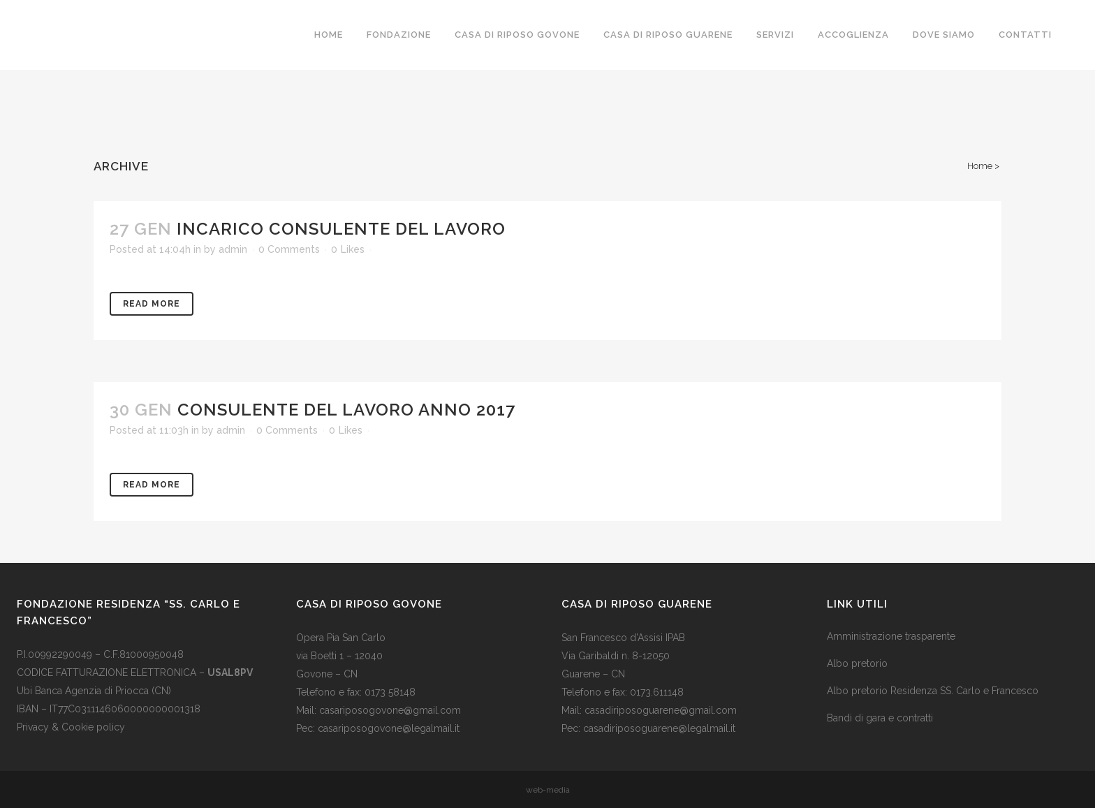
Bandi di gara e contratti (880, 717)
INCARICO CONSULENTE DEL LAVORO (341, 229)
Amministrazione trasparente (891, 636)
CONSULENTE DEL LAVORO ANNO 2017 (346, 409)
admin (233, 249)
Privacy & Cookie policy (71, 727)
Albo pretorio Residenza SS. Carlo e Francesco (932, 690)
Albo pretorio (857, 663)
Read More (151, 304)
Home (979, 166)
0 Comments (289, 249)
